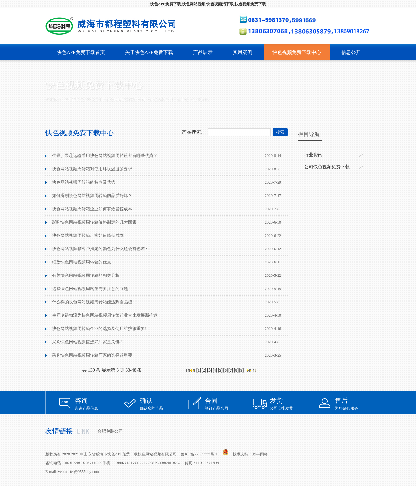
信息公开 (351, 52)
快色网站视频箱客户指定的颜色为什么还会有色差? (99, 248)
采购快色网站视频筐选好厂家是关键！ (88, 341)
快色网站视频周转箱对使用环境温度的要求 (92, 168)
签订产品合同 (222, 404)
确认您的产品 (158, 404)
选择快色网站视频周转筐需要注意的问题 (90, 288)
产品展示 (203, 52)
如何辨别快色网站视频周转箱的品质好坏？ (92, 195)
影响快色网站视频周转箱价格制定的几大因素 (94, 222)
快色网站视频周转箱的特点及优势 (83, 182)
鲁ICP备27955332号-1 (199, 454)
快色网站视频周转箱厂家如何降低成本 (88, 235)
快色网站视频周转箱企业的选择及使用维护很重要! (99, 328)
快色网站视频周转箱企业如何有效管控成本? (93, 208)
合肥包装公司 (110, 431)
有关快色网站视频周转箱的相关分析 (86, 275)
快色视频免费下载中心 (296, 52)
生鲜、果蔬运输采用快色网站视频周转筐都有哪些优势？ (105, 155)
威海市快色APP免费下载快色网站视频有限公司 (104, 99)
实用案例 (242, 52)
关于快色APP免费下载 (149, 52)
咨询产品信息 (92, 404)
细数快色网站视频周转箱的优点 (81, 262)
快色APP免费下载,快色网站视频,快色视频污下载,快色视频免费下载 (208, 4)
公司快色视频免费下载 (327, 166)
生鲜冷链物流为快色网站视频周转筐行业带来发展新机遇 (105, 315)
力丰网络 (260, 454)
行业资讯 (200, 99)
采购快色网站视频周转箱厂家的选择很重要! (93, 355)
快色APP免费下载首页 (81, 52)
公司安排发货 (288, 404)
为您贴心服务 (352, 404)
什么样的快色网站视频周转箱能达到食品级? (93, 302)
